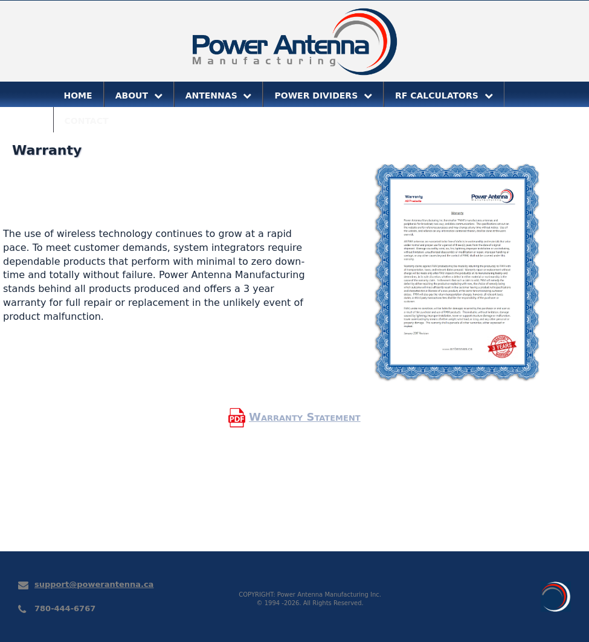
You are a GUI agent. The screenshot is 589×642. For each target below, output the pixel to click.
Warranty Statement (305, 416)
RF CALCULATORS (444, 95)
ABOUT (139, 95)
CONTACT (87, 121)
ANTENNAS (218, 95)
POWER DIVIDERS (323, 95)
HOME (78, 95)
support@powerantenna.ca (93, 584)
